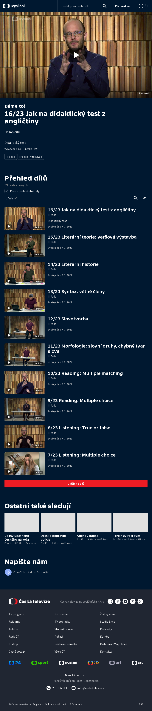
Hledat (104, 7)
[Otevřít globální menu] (143, 6)
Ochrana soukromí (55, 703)
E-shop (13, 643)
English (37, 703)
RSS (141, 703)
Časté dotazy (17, 650)
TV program (16, 613)
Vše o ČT (60, 650)
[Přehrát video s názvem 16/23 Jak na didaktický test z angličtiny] (76, 55)
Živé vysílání (107, 613)
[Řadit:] (144, 196)
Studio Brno (107, 620)
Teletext (14, 628)
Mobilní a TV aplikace (113, 643)
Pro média (61, 613)
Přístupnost (76, 703)
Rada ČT (14, 635)
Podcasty (106, 628)
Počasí (59, 635)
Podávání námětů (66, 643)
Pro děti (10, 156)
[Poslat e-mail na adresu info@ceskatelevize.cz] (88, 687)
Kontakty (106, 650)
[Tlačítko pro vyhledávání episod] (136, 196)
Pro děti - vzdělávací (29, 156)
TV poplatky (62, 620)
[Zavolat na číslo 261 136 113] (56, 687)
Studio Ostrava (64, 628)
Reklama (14, 620)
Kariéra (104, 635)
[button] (76, 55)
